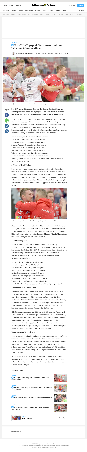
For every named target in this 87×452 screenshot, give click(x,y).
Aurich (42, 14)
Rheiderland (35, 14)
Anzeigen (50, 10)
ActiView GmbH (51, 447)
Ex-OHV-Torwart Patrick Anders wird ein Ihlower (33, 397)
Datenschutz (24, 446)
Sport (66, 14)
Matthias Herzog (24, 53)
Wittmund (60, 14)
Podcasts (37, 10)
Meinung (79, 14)
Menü (4, 5)
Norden (53, 14)
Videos (14, 10)
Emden (48, 14)
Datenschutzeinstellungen (62, 446)
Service (58, 10)
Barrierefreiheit (39, 446)
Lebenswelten (29, 10)
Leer (29, 14)
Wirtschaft (72, 14)
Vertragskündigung (49, 446)
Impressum (32, 446)
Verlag (64, 10)
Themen (20, 10)
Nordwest (13, 14)
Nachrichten (6, 10)
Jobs (44, 10)
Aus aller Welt (22, 14)
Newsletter (18, 5)
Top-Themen (6, 14)
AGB (19, 446)
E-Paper (11, 5)
